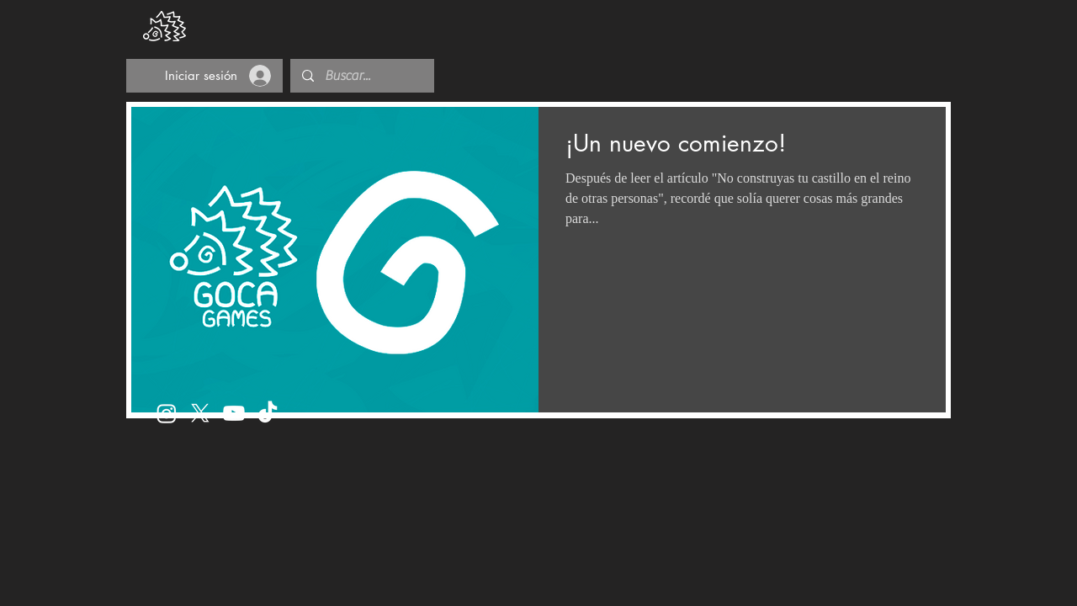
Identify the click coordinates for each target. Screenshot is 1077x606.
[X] (200, 413)
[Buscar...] (362, 76)
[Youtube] (234, 413)
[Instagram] (166, 413)
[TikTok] (267, 413)
